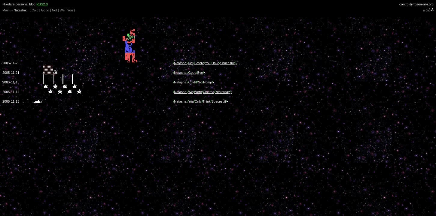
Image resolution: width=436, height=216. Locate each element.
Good (45, 10)
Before (199, 63)
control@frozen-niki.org (416, 4)
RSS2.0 (42, 4)
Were (198, 92)
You (70, 10)
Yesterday (222, 92)
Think (207, 101)
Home (207, 82)
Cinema (208, 92)
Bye (200, 72)
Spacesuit (227, 63)
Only (198, 101)
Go (200, 82)
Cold (35, 10)
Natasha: (180, 63)
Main (6, 10)
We (62, 10)
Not (54, 10)
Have (215, 63)
